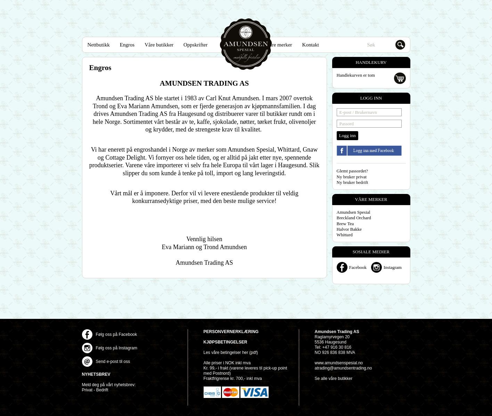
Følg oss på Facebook (116, 334)
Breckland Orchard (354, 217)
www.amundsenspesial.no (339, 362)
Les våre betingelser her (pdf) (231, 352)
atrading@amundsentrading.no (343, 368)
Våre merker (279, 45)
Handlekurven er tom (356, 75)
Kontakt (310, 45)
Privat (87, 390)
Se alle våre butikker (334, 378)
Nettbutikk (99, 45)
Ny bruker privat (352, 176)
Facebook (358, 267)
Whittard (345, 234)
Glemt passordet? (352, 170)
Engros (127, 45)
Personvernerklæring (231, 331)
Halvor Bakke (349, 229)
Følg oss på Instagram (116, 348)
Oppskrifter (195, 45)
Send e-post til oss (113, 361)
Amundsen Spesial (246, 44)
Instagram (393, 267)
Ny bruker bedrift (352, 182)
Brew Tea (345, 223)
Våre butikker (159, 45)
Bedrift (102, 390)
